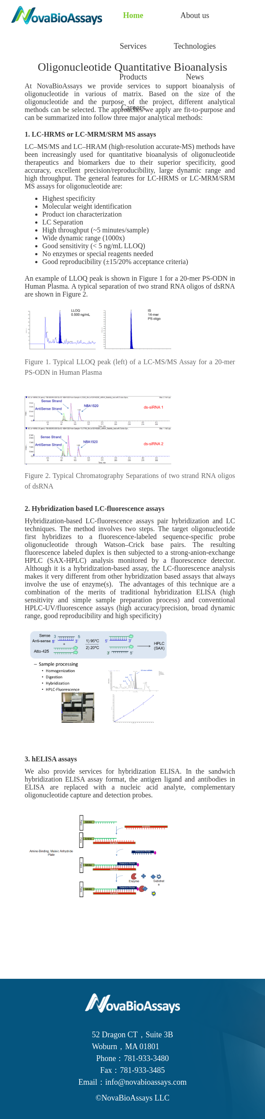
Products (133, 76)
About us (195, 15)
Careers (133, 107)
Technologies (195, 46)
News (195, 76)
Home (133, 15)
